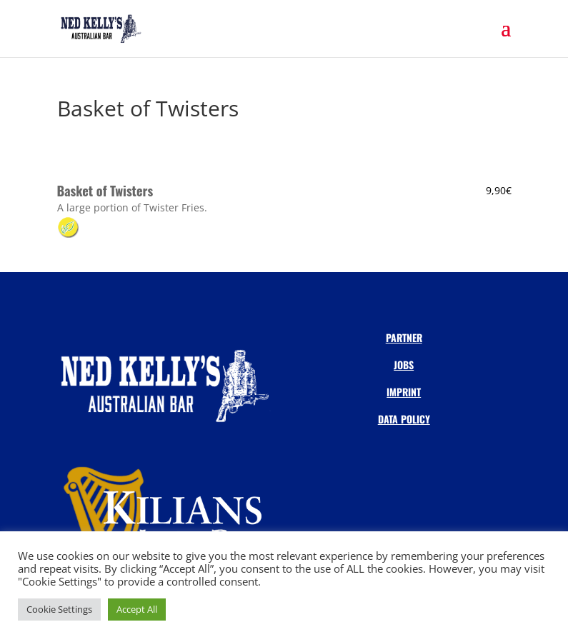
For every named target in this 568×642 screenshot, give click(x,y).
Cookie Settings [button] (59, 609)
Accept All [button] (136, 609)
